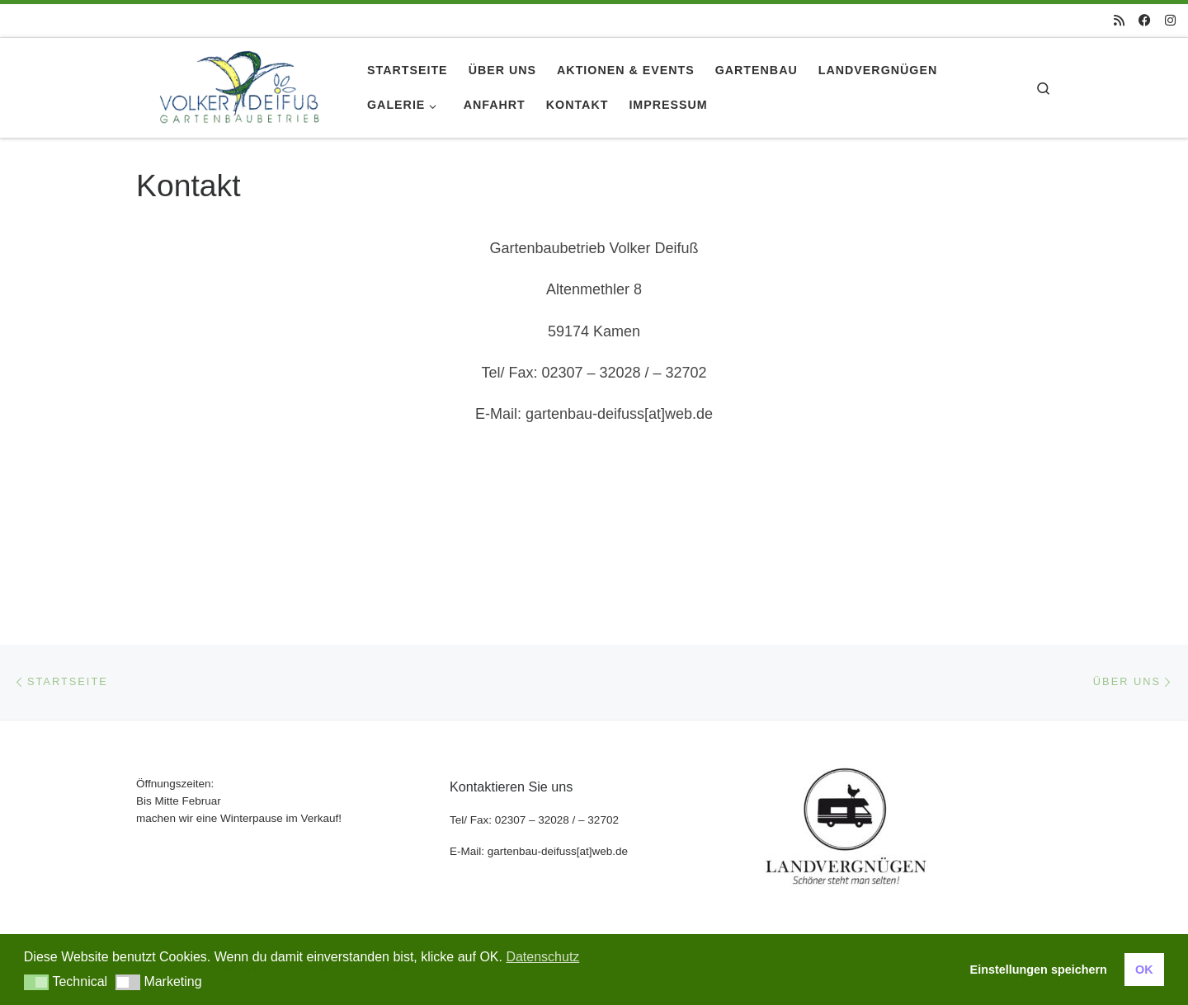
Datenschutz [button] (542, 957)
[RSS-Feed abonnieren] (1119, 20)
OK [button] (1144, 969)
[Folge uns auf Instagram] (1170, 20)
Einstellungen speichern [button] (1038, 969)
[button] (37, 982)
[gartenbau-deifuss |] (239, 84)
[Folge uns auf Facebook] (1144, 20)
